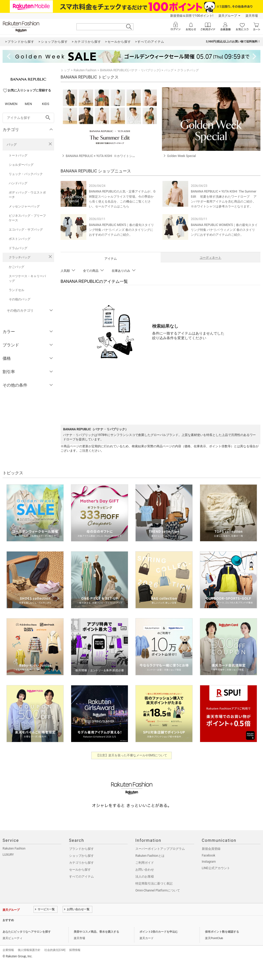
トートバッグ (18, 155)
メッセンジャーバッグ (24, 206)
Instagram (209, 861)
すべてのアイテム (81, 876)
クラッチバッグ (19, 257)
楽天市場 (251, 16)
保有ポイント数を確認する (222, 931)
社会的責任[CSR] (54, 950)
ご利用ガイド (144, 862)
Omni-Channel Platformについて (157, 890)
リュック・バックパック (26, 174)
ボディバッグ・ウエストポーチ (27, 195)
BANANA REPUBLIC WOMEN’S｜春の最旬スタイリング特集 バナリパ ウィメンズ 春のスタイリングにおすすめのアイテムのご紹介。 (224, 230)
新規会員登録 (211, 849)
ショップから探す (81, 856)
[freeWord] (28, 118)
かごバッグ (16, 267)
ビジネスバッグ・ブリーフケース (27, 218)
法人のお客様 (144, 876)
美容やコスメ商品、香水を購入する (96, 931)
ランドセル (16, 290)
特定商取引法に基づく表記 (153, 883)
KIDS (45, 104)
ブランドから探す (81, 849)
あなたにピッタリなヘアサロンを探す (27, 931)
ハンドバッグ (18, 183)
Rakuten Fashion (84, 70)
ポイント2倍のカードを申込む (158, 931)
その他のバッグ (19, 299)
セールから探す (80, 869)
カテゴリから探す (81, 862)
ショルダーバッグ (21, 165)
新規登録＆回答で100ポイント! (191, 16)
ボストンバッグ (19, 239)
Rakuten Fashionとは (150, 856)
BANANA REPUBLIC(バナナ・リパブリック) (130, 70)
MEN (28, 104)
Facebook (208, 855)
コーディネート (210, 257)
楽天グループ (227, 16)
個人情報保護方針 (29, 950)
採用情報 (74, 950)
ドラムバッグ (18, 248)
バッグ (12, 144)
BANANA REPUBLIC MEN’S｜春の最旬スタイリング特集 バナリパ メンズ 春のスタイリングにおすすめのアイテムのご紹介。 (121, 230)
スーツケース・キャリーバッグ (27, 278)
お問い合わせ (144, 869)
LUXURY (8, 854)
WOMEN (11, 104)
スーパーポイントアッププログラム (160, 849)
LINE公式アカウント (216, 868)
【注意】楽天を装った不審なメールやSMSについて (131, 755)
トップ (65, 70)
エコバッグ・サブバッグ (26, 229)
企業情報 (8, 950)
